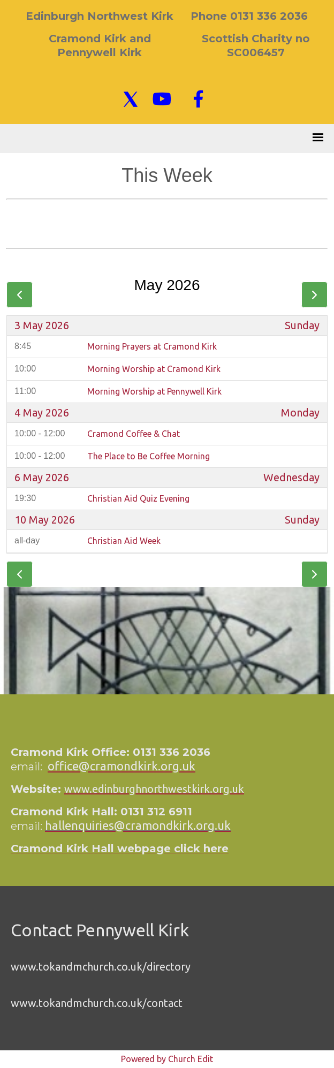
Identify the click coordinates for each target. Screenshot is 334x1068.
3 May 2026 (41, 325)
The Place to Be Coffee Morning (148, 456)
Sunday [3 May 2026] (302, 325)
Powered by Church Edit (167, 1059)
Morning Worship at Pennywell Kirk (154, 391)
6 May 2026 (41, 477)
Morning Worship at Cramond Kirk (154, 369)
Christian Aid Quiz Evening (138, 498)
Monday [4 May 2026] (300, 412)
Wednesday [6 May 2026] (291, 477)
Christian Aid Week (124, 541)
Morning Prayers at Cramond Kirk (152, 346)
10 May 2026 (44, 519)
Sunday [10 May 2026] (302, 519)
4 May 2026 (41, 412)
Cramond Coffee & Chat (133, 433)
